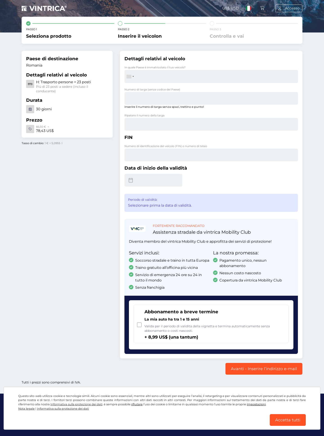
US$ (230, 8)
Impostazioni (256, 404)
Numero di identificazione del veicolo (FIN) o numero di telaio (165, 146)
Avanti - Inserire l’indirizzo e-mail (264, 368)
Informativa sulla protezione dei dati (76, 404)
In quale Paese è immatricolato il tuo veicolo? (155, 67)
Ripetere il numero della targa (144, 115)
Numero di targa (152, 89)
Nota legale (26, 408)
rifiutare (137, 404)
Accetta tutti (287, 420)
